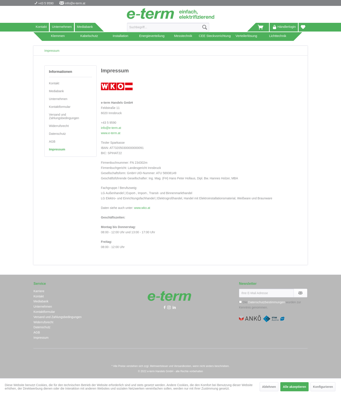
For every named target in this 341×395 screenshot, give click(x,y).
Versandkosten (182, 366)
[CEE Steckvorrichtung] (215, 36)
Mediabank (85, 26)
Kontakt (41, 26)
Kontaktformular (59, 106)
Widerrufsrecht (59, 126)
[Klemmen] (58, 36)
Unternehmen (62, 26)
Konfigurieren (323, 386)
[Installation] (120, 36)
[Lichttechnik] (277, 36)
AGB (52, 141)
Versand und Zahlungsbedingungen (64, 116)
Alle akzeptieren (294, 386)
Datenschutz (57, 133)
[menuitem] (168, 29)
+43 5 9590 (45, 3)
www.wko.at (142, 208)
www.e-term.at (110, 133)
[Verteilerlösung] (246, 36)
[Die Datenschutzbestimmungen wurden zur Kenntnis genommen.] (240, 301)
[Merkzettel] (303, 27)
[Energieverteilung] (151, 36)
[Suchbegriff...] (168, 27)
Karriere (38, 291)
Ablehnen (269, 386)
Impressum (57, 149)
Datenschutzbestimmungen (266, 302)
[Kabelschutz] (89, 36)
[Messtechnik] (183, 36)
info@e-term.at (75, 3)
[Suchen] (204, 27)
